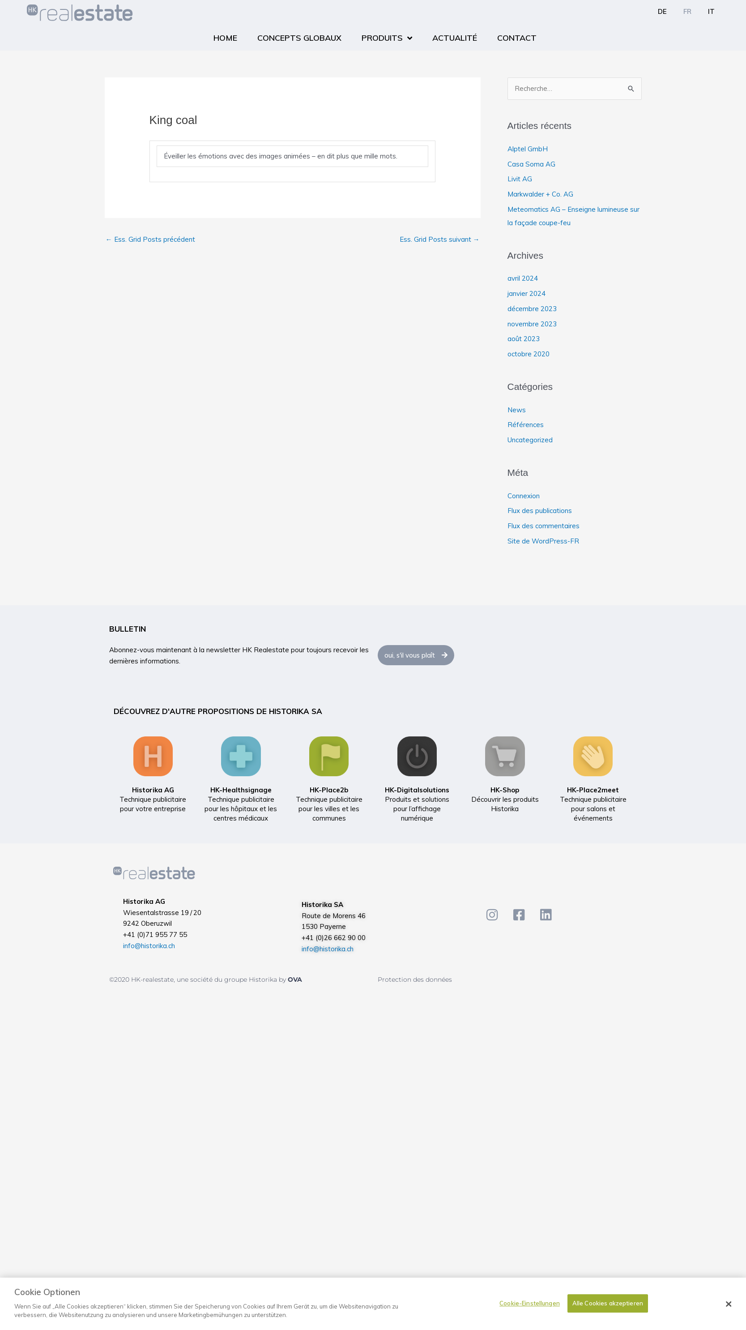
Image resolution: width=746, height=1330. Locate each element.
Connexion (523, 496)
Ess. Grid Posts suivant (440, 239)
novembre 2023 (532, 324)
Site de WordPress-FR (543, 541)
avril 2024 (522, 278)
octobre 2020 (528, 354)
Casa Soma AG (531, 164)
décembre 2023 (532, 308)
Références (525, 424)
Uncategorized (530, 440)
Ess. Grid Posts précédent (150, 239)
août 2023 (523, 338)
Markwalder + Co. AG (540, 194)
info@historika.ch (149, 945)
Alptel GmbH (527, 149)
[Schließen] (728, 1304)
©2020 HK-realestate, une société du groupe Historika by (198, 979)
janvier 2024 (526, 293)
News (516, 410)
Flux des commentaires (543, 526)
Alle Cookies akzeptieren (607, 1303)
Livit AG (519, 179)
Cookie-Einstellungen (529, 1303)
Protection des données (415, 979)
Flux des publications (539, 510)
